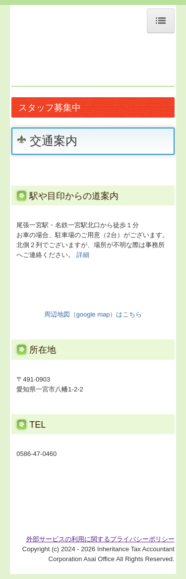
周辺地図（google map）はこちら (93, 314)
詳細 (82, 254)
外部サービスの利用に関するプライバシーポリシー (100, 539)
